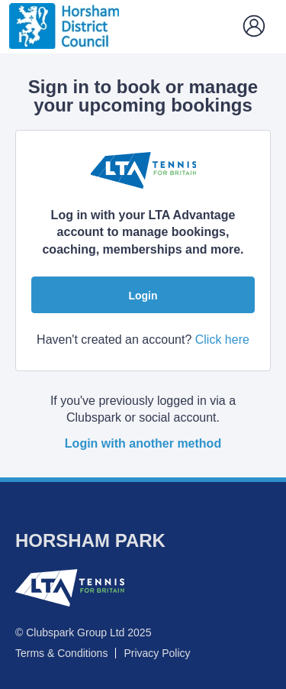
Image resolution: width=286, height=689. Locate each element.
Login (142, 296)
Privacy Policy (157, 653)
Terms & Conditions (61, 653)
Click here (222, 339)
